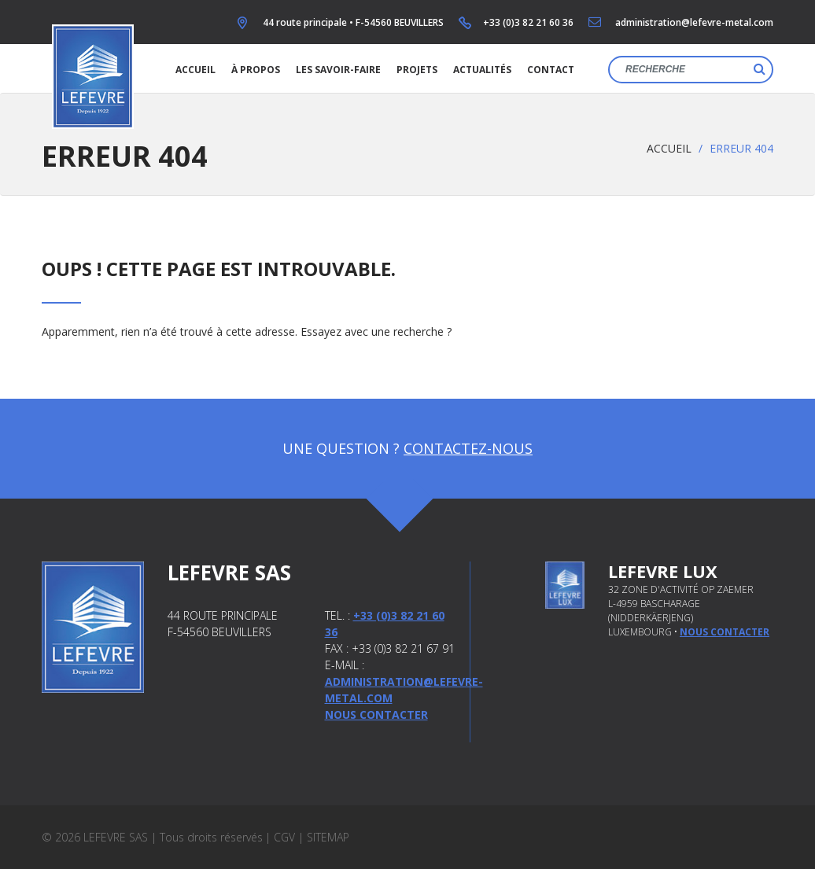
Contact (550, 69)
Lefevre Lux (662, 571)
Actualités (482, 69)
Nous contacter (376, 714)
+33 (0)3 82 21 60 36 (528, 22)
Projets (416, 69)
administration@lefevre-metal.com (694, 22)
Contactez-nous (468, 448)
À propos (255, 69)
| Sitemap (323, 837)
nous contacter (724, 632)
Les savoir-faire (338, 69)
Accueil (195, 69)
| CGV (280, 837)
